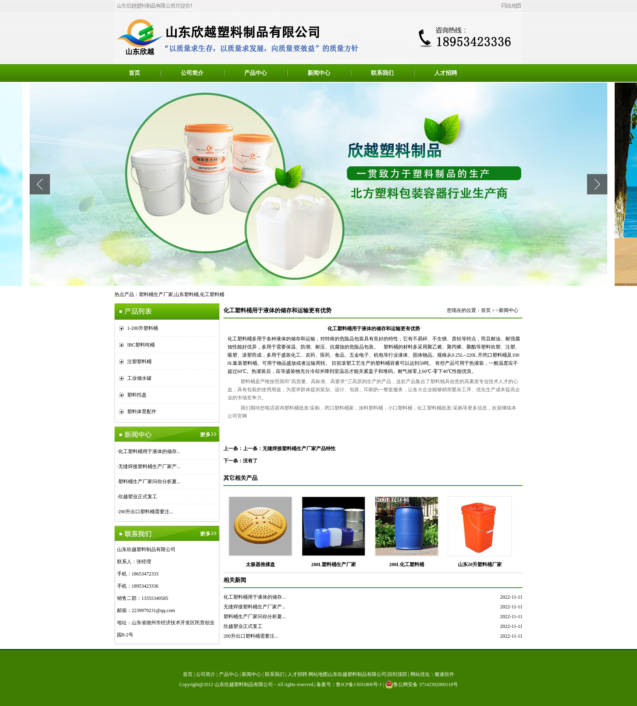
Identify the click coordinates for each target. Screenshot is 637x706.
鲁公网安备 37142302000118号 (421, 684)
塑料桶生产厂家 (156, 294)
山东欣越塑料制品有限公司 (243, 684)
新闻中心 (319, 73)
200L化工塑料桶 (406, 564)
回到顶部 (397, 674)
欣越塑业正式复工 (137, 496)
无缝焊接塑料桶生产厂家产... (149, 466)
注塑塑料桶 (139, 361)
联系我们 (382, 73)
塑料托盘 (137, 395)
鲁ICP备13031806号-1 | (360, 684)
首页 (134, 73)
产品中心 (255, 73)
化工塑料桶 (212, 294)
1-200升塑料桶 (142, 328)
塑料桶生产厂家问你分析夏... (149, 481)
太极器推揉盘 (260, 564)
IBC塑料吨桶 (141, 345)
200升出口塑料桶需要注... (145, 511)
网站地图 (318, 674)
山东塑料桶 (186, 294)
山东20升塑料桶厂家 (480, 564)
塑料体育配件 (141, 411)
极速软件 (444, 674)
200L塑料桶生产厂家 (333, 564)
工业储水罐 (139, 378)
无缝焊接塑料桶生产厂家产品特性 (299, 448)
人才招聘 (445, 73)
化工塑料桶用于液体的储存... (149, 451)
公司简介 (192, 73)
